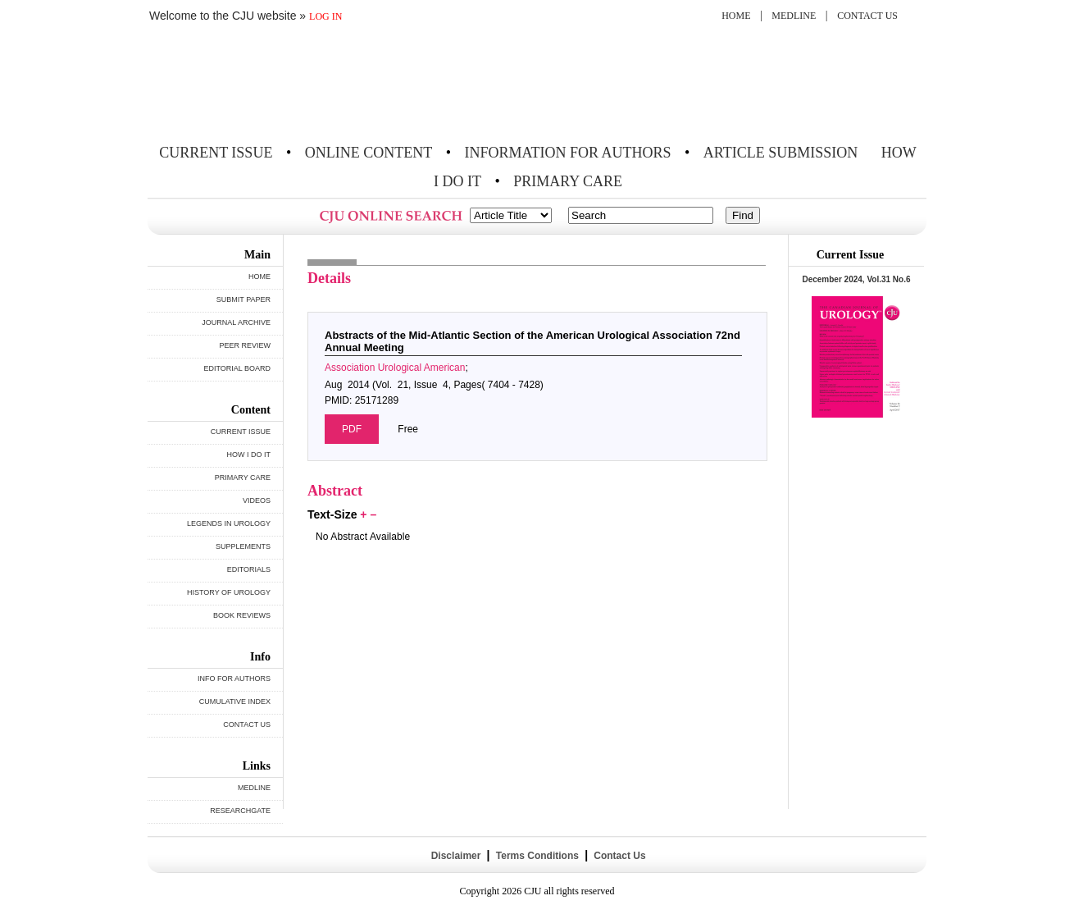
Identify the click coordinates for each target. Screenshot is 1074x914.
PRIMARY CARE (567, 181)
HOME (735, 15)
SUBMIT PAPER (243, 299)
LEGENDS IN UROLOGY (229, 523)
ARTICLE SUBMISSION (780, 152)
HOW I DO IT (249, 454)
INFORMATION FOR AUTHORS (568, 152)
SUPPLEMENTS (243, 546)
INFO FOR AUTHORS (234, 678)
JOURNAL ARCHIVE (236, 322)
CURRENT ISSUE (215, 152)
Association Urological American (395, 367)
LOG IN (325, 16)
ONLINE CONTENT (368, 152)
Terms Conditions (537, 855)
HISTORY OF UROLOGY (229, 592)
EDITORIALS (249, 569)
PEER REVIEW (245, 345)
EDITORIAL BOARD (237, 368)
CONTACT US (867, 15)
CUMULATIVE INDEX (235, 701)
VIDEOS (257, 500)
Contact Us (618, 855)
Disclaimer (455, 855)
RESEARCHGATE (240, 811)
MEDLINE (793, 15)
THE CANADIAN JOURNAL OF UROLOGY (268, 84)
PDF (352, 429)
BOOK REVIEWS (242, 615)
